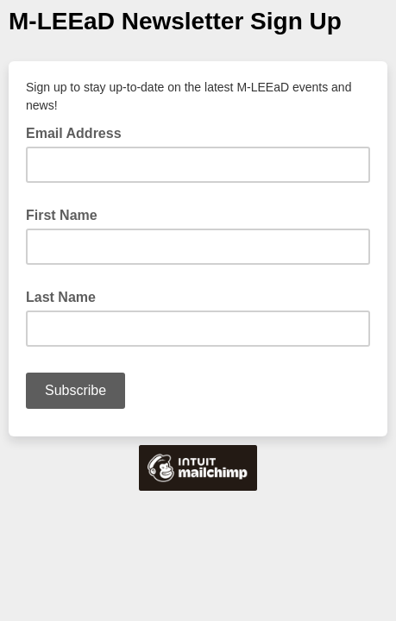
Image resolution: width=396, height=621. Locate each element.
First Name (61, 215)
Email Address (79, 131)
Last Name (61, 297)
